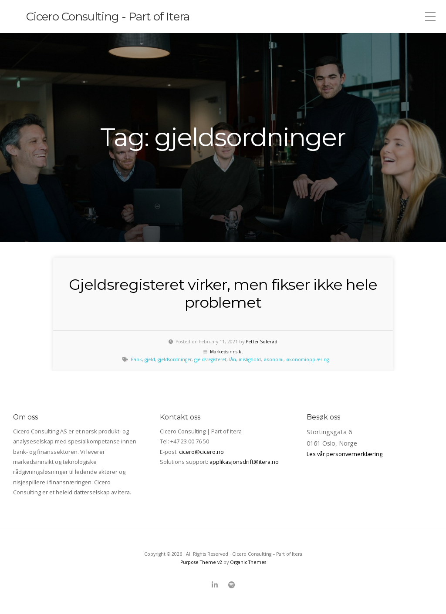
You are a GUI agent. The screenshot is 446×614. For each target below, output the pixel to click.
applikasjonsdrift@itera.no (244, 462)
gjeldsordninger (175, 359)
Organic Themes (248, 562)
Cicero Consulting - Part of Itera (107, 16)
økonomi (274, 359)
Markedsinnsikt (226, 352)
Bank (136, 359)
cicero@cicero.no (201, 452)
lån (232, 359)
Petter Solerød (261, 342)
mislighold (250, 359)
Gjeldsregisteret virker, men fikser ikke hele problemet (223, 293)
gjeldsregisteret (210, 359)
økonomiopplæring (307, 359)
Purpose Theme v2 (201, 562)
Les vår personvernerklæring (344, 454)
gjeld (150, 359)
